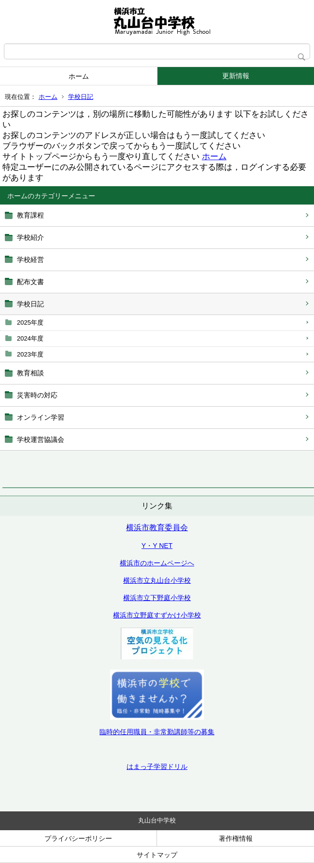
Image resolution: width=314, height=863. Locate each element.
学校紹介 (30, 237)
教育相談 (30, 373)
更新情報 (235, 76)
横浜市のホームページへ (157, 563)
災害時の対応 (37, 395)
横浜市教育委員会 (157, 527)
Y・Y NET (157, 545)
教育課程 (30, 215)
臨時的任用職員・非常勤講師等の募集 (157, 732)
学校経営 (30, 259)
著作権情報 (236, 838)
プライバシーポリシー (78, 838)
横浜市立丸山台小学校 (157, 580)
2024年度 (30, 338)
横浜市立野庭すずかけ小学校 (157, 615)
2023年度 (30, 354)
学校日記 (80, 96)
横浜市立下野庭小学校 (157, 598)
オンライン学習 (40, 417)
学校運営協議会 (40, 439)
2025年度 (30, 322)
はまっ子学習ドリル (157, 766)
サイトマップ (157, 855)
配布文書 (30, 282)
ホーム (79, 76)
